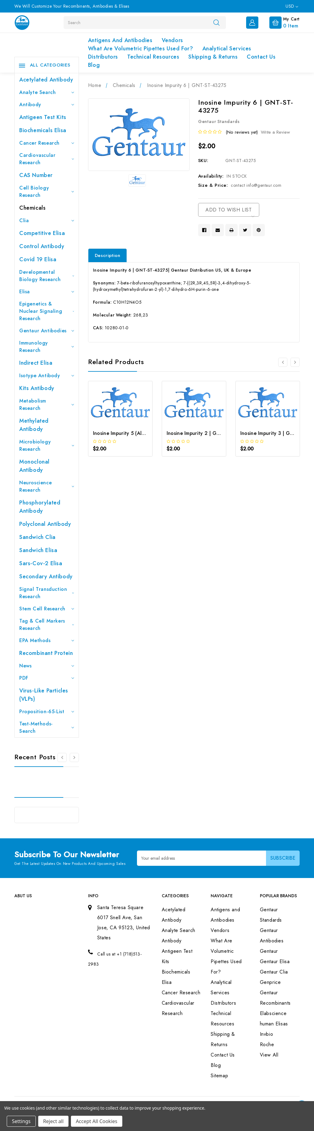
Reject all (53, 1121)
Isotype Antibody (46, 375)
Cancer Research (46, 142)
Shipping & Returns (213, 57)
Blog (94, 65)
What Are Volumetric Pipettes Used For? (140, 48)
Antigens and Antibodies (120, 40)
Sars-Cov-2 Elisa (40, 563)
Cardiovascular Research (46, 159)
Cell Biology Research (46, 191)
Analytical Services (226, 48)
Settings (21, 1121)
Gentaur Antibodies (46, 330)
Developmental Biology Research (46, 276)
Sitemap (219, 1075)
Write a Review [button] (275, 132)
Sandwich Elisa (38, 550)
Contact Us (261, 57)
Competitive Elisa (42, 233)
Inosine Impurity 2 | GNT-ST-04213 (207, 433)
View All (269, 1054)
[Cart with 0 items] (280, 22)
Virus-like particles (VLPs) (43, 695)
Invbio (266, 1034)
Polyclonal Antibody (45, 524)
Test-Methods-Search (46, 727)
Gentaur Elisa (275, 961)
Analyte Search (46, 92)
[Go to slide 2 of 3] (74, 757)
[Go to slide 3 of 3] (62, 757)
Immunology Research (46, 346)
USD (292, 6)
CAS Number (36, 175)
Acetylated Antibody (46, 80)
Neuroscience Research (46, 486)
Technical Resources (153, 57)
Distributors (103, 57)
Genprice (270, 982)
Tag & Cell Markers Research (46, 624)
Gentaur (269, 951)
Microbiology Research (46, 445)
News (46, 665)
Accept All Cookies (96, 1121)
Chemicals (32, 208)
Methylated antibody (34, 425)
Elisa (46, 291)
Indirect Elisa (35, 363)
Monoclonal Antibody (34, 466)
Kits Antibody (36, 388)
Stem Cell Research (46, 608)
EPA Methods (46, 640)
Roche (267, 1044)
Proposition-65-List (46, 711)
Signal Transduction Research (46, 593)
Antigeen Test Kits (42, 117)
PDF (46, 677)
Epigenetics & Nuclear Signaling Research (46, 311)
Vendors (172, 40)
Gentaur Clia (274, 971)
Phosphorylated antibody (39, 507)
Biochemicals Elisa (42, 130)
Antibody (46, 104)
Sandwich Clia (37, 537)
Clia (46, 220)
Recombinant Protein (46, 653)
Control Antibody (42, 246)
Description (107, 255)
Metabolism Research (46, 404)
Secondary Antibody (46, 576)
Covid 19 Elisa (37, 259)
